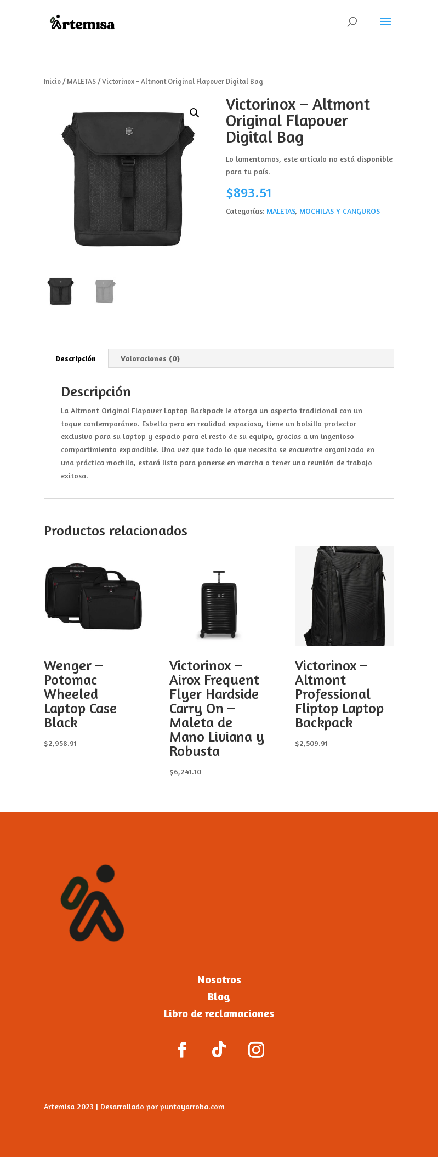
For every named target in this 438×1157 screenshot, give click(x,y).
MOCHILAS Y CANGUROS (339, 210)
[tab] (76, 358)
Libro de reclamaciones (219, 1013)
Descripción (75, 358)
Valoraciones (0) (150, 358)
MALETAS (81, 81)
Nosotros (219, 979)
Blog (219, 996)
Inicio (52, 81)
